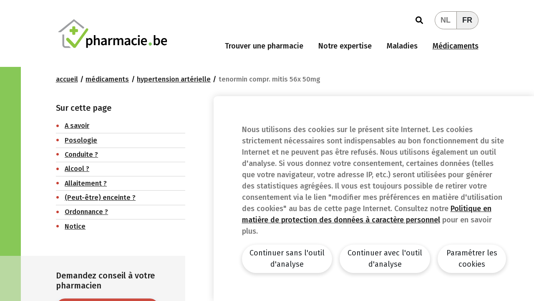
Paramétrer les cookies (471, 258)
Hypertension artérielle (174, 79)
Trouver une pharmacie (264, 46)
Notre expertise (345, 46)
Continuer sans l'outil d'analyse (287, 258)
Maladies (402, 46)
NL (446, 20)
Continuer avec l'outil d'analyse (385, 258)
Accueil (67, 79)
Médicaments (456, 46)
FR (467, 20)
